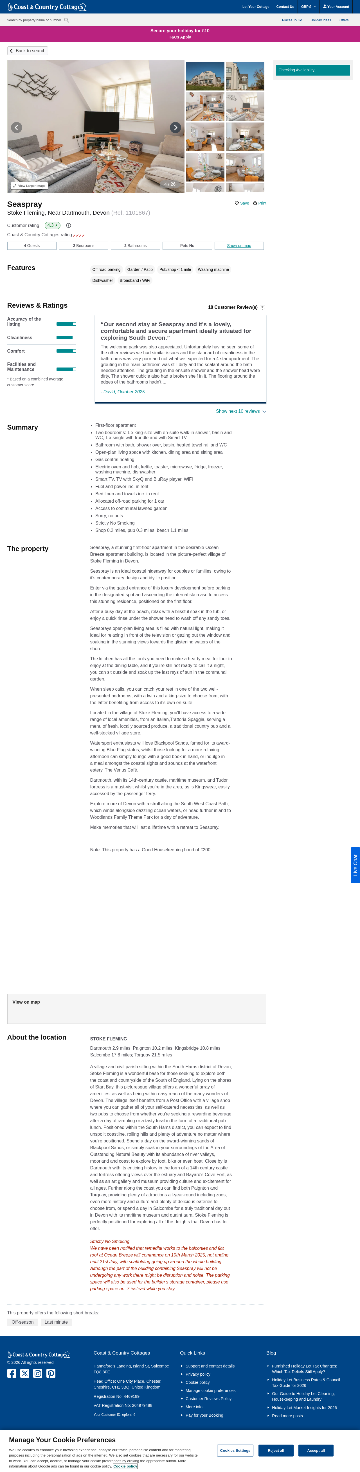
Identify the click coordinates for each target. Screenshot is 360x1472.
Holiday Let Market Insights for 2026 (304, 1407)
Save (244, 203)
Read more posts (287, 1416)
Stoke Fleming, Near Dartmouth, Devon (78, 212)
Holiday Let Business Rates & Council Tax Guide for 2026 (306, 1383)
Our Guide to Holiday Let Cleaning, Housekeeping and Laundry (303, 1396)
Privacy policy (198, 1374)
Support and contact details (210, 1366)
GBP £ (308, 7)
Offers (343, 20)
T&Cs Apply (180, 37)
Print (262, 203)
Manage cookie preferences (211, 1390)
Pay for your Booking (204, 1415)
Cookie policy (198, 1382)
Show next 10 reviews (238, 411)
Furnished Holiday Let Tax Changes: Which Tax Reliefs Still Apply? (304, 1369)
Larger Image (29, 185)
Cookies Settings (235, 1450)
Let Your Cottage (255, 7)
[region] (180, 1451)
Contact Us (285, 7)
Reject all (276, 1450)
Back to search (31, 50)
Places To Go (292, 20)
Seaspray (24, 204)
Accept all (316, 1450)
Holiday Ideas (320, 20)
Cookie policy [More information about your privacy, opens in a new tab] (125, 1466)
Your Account (336, 6)
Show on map (239, 245)
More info (194, 1407)
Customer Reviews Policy (208, 1398)
